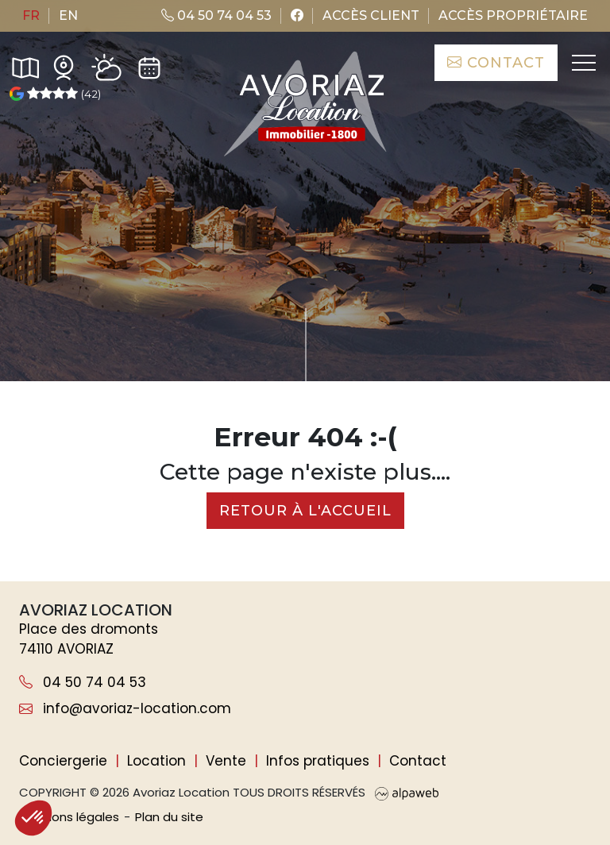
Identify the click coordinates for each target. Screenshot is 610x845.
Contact (496, 62)
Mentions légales (69, 816)
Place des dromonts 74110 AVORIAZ (88, 639)
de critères (365, 313)
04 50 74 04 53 (216, 15)
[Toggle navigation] (582, 62)
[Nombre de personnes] (166, 314)
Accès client (370, 15)
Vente (226, 760)
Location (156, 760)
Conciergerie (63, 760)
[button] (33, 818)
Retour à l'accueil (305, 510)
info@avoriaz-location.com (125, 708)
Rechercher (507, 313)
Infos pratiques (317, 760)
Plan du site (169, 816)
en (68, 15)
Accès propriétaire (513, 15)
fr (31, 15)
